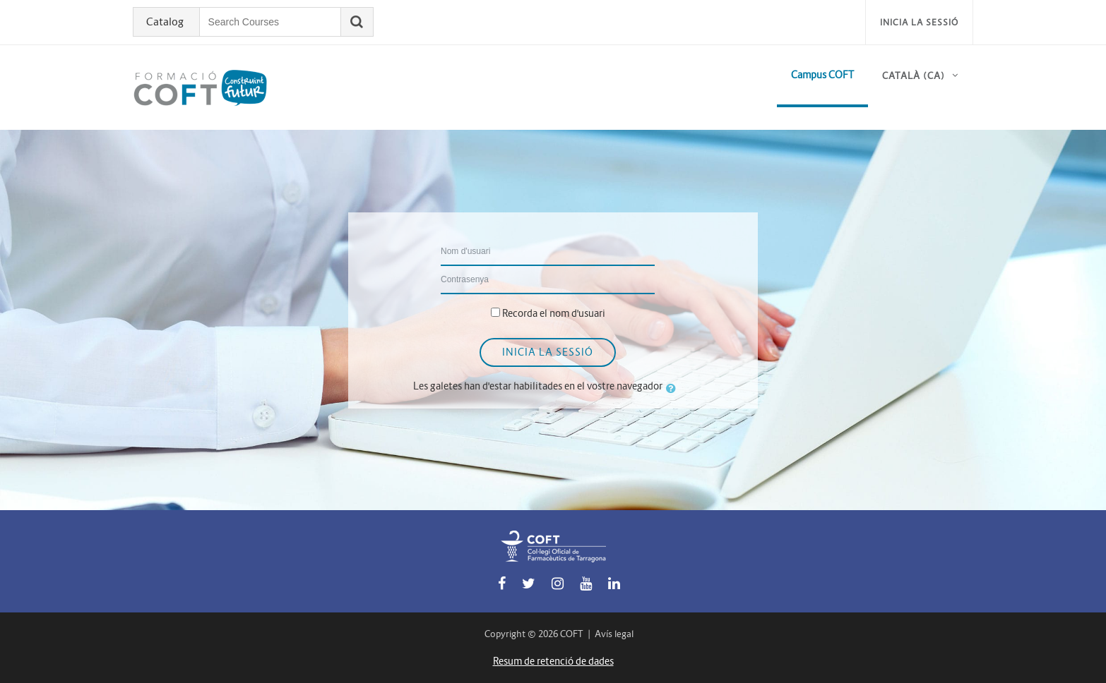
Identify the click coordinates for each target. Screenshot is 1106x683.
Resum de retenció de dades (553, 661)
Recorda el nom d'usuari (553, 313)
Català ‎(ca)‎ (913, 76)
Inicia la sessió (919, 22)
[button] (674, 388)
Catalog (165, 22)
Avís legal (614, 634)
